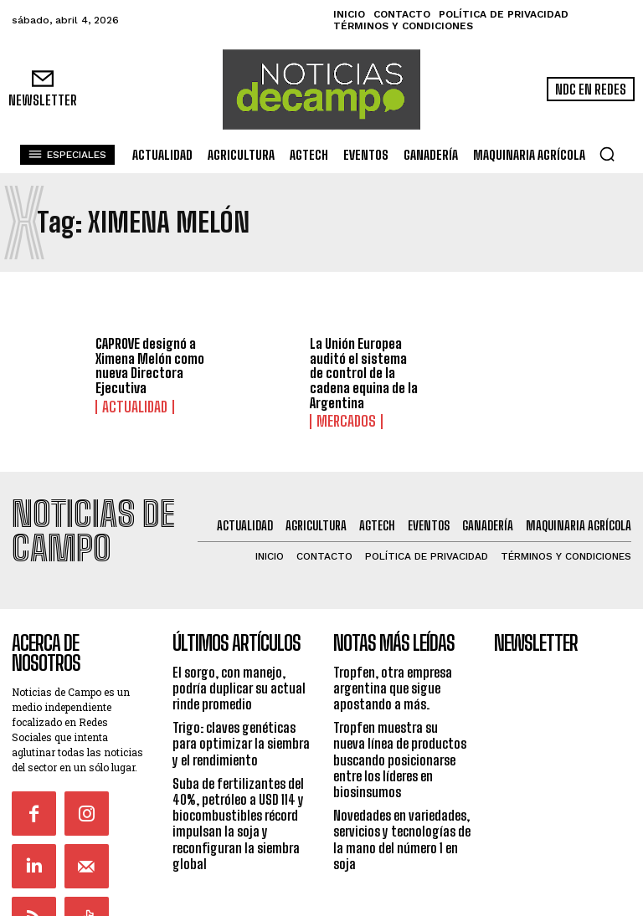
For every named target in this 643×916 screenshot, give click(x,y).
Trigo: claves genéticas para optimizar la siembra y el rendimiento (241, 719)
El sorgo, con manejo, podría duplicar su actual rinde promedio (239, 663)
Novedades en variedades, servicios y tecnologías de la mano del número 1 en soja (402, 815)
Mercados (339, 420)
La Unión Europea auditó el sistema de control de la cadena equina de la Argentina (364, 372)
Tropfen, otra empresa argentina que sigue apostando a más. (392, 663)
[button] (607, 154)
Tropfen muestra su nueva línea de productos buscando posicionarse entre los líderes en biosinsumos (399, 735)
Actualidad (126, 406)
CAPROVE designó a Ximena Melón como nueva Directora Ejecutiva (149, 365)
